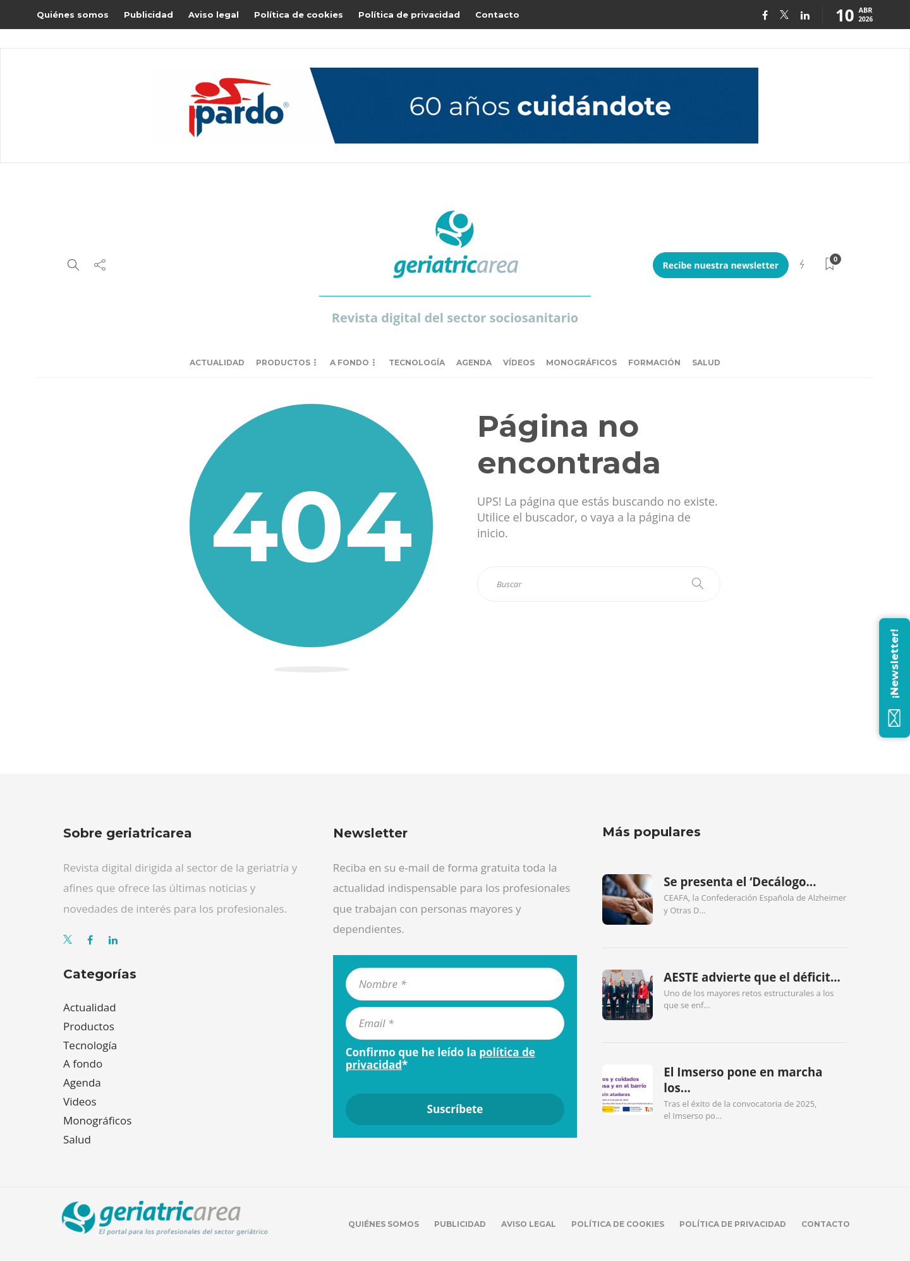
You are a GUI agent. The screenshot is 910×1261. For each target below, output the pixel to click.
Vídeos (519, 362)
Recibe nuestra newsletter (721, 265)
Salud (706, 362)
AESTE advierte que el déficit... (752, 977)
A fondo (349, 362)
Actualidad (217, 362)
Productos (283, 362)
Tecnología (417, 362)
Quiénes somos (73, 14)
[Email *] (455, 1023)
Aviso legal (213, 14)
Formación (654, 362)
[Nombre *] (455, 984)
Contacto (497, 14)
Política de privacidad (409, 14)
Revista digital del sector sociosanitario (455, 317)
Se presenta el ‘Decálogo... (740, 881)
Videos (80, 1101)
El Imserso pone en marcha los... (743, 1079)
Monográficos (581, 362)
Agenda (474, 362)
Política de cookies (298, 14)
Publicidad (148, 14)
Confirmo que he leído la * (440, 1058)
